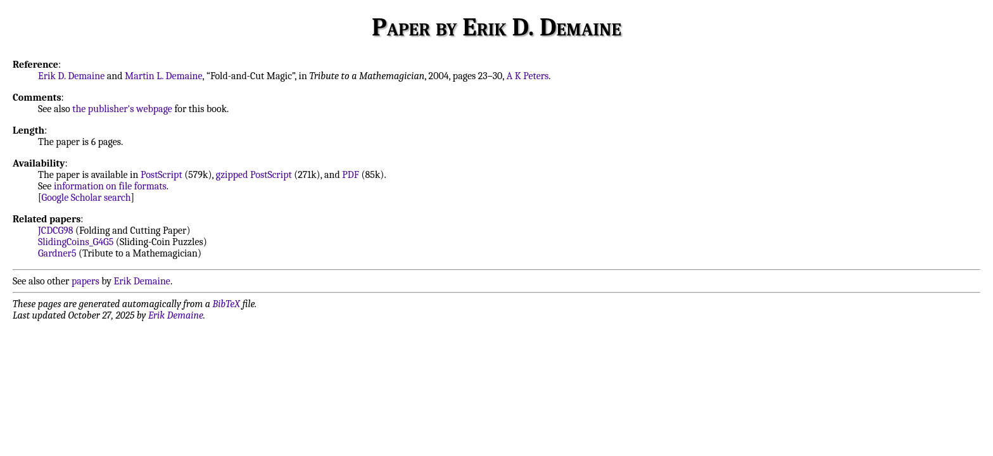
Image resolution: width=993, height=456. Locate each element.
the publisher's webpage (122, 109)
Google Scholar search (86, 197)
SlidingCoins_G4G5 (75, 242)
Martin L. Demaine (164, 76)
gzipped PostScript (254, 174)
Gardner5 (57, 253)
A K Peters (528, 76)
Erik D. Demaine (71, 76)
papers (85, 281)
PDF (350, 174)
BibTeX (226, 304)
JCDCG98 (55, 230)
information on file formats (110, 186)
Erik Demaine (142, 281)
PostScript (161, 174)
